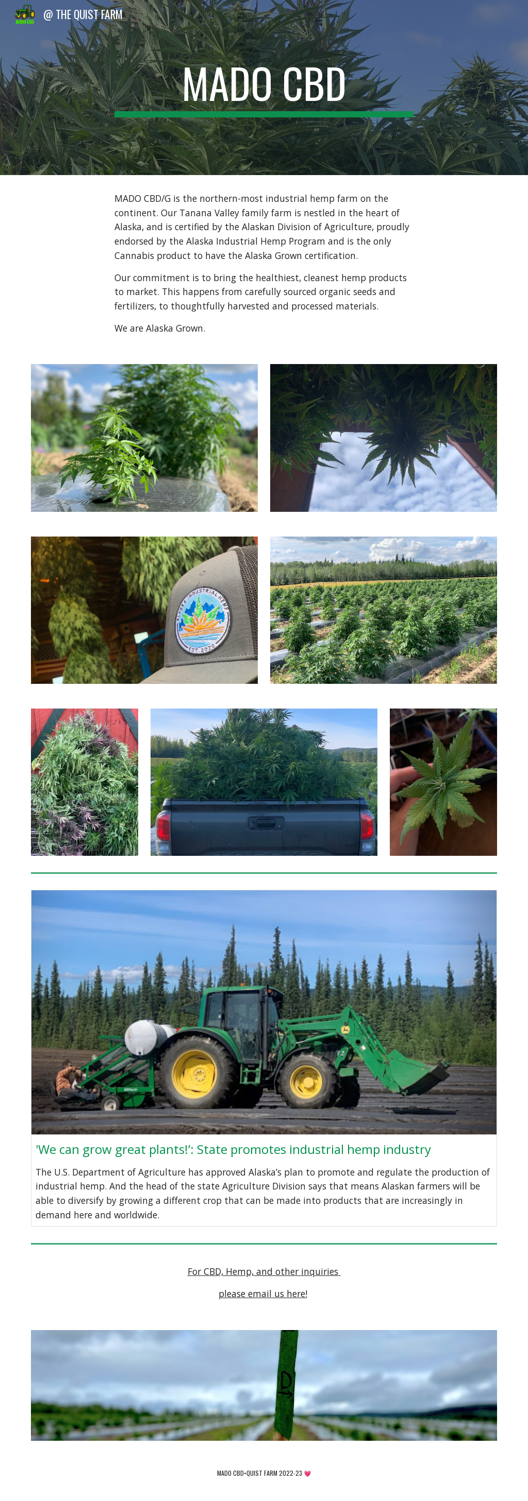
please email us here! (263, 1293)
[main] (263, 88)
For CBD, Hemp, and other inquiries (264, 1271)
